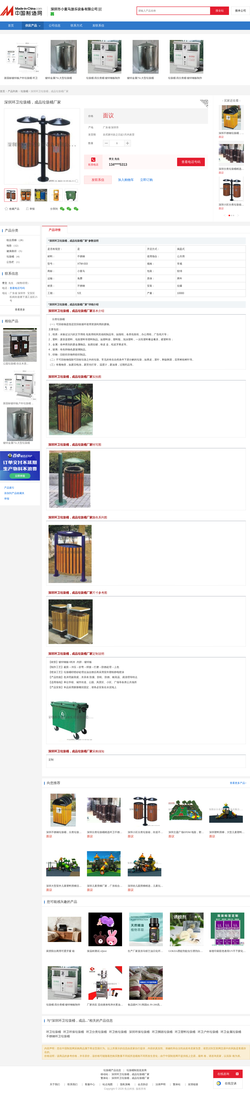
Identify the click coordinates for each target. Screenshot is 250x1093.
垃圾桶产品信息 (112, 1070)
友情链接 (193, 1084)
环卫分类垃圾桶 (96, 1031)
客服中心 (90, 1084)
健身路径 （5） (15, 251)
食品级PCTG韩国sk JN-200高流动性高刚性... (152, 1004)
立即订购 (146, 180)
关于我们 (55, 1084)
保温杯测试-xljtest (97, 951)
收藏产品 (12, 208)
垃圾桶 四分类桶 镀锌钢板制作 (103, 78)
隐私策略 (125, 1084)
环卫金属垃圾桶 (231, 1031)
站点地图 (108, 1084)
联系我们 (72, 1084)
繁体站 (176, 1084)
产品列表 (13, 91)
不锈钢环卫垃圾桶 (58, 1036)
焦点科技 (129, 1088)
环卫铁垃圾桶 (118, 1031)
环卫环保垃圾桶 (73, 1031)
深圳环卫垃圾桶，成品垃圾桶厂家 (130, 1074)
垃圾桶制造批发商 (136, 1070)
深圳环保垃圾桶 (139, 1031)
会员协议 (143, 1084)
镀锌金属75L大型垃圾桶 (58, 78)
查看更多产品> (238, 783)
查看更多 (20, 309)
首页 (2, 91)
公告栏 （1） (14, 262)
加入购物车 (126, 180)
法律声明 (160, 1084)
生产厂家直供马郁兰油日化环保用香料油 (150, 951)
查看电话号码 (191, 162)
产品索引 (9, 487)
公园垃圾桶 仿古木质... (15, 363)
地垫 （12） (13, 245)
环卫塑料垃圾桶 (185, 1031)
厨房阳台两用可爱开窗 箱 (60, 951)
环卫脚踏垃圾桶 (162, 1031)
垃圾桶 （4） (14, 256)
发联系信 (98, 180)
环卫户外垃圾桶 (208, 1031)
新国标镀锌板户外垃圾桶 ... (18, 403)
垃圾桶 (24, 91)
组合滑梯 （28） (16, 240)
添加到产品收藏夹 (14, 493)
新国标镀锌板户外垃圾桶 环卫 (21, 78)
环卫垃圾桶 (53, 1031)
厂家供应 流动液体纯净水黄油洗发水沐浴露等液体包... (117, 1004)
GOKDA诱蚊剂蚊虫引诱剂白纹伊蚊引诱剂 (191, 951)
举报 (30, 208)
